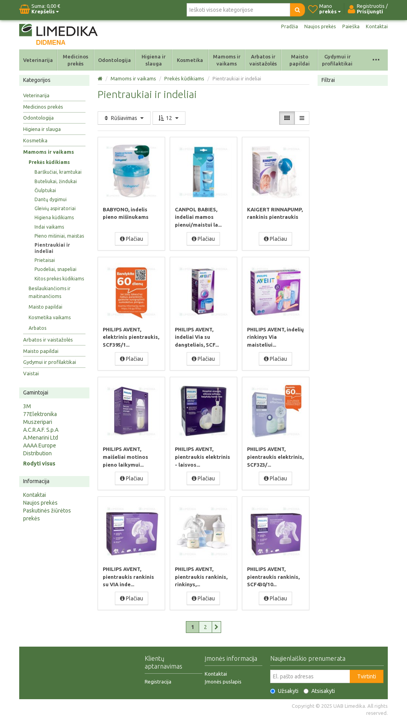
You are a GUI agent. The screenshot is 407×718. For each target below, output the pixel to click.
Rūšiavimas (124, 118)
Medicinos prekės (75, 60)
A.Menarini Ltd (40, 437)
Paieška (350, 27)
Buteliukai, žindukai (56, 181)
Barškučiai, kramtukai (58, 172)
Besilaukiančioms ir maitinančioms (50, 292)
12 (169, 118)
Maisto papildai (299, 60)
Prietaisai (45, 260)
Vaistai (31, 373)
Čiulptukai (45, 190)
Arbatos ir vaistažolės (263, 60)
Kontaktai (376, 27)
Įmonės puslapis (223, 680)
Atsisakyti (319, 689)
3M (27, 406)
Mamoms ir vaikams (226, 60)
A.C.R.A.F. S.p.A (40, 430)
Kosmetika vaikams (50, 317)
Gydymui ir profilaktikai (337, 60)
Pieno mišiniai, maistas (59, 235)
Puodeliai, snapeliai (55, 269)
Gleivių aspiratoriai (55, 208)
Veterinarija (38, 60)
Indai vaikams (49, 226)
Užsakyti (284, 689)
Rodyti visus (39, 463)
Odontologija (114, 60)
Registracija (158, 680)
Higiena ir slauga (153, 60)
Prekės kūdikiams (49, 162)
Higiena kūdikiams (54, 217)
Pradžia (285, 27)
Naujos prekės (317, 27)
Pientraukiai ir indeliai (52, 248)
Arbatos (37, 328)
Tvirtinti (366, 675)
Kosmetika (190, 60)
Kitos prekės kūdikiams (59, 278)
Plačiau (131, 238)
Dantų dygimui (51, 199)
